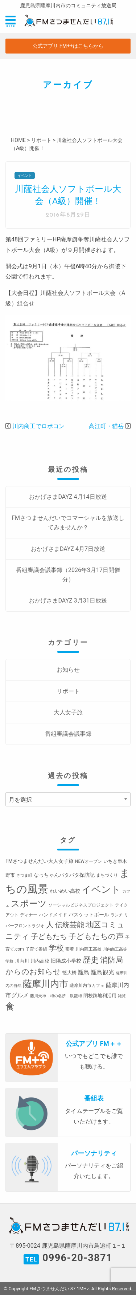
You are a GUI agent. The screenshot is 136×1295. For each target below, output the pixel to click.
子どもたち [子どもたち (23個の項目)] (49, 936)
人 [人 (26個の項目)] (50, 924)
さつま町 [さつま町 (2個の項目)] (24, 875)
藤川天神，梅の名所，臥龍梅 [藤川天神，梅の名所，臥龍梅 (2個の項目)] (56, 996)
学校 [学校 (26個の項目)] (56, 947)
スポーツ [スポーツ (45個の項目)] (29, 904)
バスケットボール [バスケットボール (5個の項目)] (89, 914)
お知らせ (68, 669)
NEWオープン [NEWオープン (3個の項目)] (88, 861)
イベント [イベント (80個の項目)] (101, 889)
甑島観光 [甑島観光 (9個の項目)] (102, 972)
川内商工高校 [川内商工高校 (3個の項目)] (88, 949)
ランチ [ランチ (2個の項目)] (117, 915)
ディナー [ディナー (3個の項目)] (28, 914)
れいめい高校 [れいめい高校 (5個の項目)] (65, 891)
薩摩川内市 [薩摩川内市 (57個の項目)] (45, 984)
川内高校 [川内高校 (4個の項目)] (39, 961)
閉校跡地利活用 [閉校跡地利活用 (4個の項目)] (99, 995)
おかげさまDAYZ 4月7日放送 (68, 548)
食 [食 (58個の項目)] (10, 1006)
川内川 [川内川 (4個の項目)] (22, 961)
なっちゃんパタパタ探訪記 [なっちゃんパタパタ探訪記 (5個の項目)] (64, 875)
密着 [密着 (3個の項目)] (69, 949)
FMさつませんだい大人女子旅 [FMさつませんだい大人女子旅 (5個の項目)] (39, 861)
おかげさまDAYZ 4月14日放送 (68, 496)
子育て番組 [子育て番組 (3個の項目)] (36, 949)
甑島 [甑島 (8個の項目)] (84, 972)
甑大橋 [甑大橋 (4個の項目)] (69, 972)
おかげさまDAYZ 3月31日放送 (68, 600)
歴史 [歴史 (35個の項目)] (91, 959)
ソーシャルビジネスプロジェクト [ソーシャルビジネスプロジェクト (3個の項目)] (81, 905)
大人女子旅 (68, 712)
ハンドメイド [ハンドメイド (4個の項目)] (53, 914)
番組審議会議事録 (68, 733)
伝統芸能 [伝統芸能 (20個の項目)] (69, 925)
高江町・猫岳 (106, 426)
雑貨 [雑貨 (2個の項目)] (122, 996)
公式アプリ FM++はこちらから (68, 46)
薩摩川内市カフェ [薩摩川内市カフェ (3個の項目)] (87, 985)
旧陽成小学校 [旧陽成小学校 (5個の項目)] (66, 961)
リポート (68, 691)
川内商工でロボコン (38, 426)
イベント (24, 176)
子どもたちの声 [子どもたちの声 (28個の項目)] (96, 936)
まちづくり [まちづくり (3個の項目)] (107, 875)
